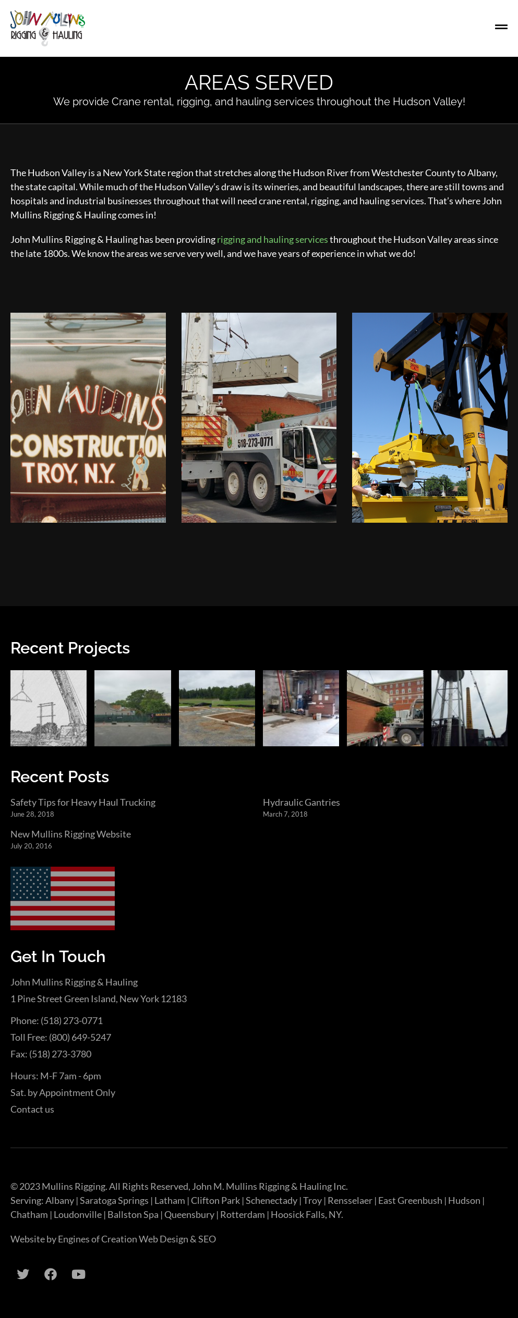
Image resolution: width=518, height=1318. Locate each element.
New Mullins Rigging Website (70, 834)
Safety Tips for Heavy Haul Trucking (82, 802)
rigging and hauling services (272, 239)
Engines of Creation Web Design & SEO (137, 1239)
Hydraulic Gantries (301, 802)
